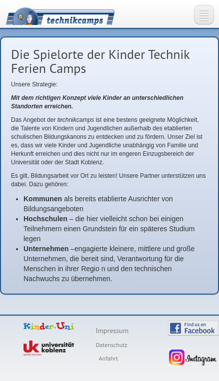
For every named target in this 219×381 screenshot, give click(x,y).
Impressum (112, 330)
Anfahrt (108, 358)
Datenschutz (111, 345)
